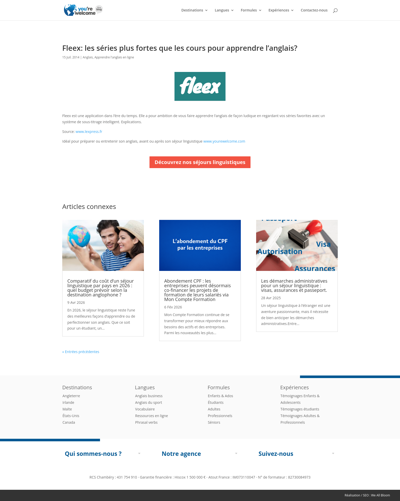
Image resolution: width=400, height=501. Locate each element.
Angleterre (71, 395)
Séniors (214, 422)
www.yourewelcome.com (224, 141)
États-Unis (70, 415)
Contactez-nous (314, 10)
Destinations (192, 10)
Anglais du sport (148, 402)
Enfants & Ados (220, 395)
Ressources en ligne (151, 415)
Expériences (278, 10)
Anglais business (148, 395)
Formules (249, 10)
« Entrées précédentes (80, 351)
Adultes (214, 409)
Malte (67, 409)
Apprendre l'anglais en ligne (114, 57)
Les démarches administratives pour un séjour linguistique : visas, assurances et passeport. (294, 285)
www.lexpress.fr (89, 131)
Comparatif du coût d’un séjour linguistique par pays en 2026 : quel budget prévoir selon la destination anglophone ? (100, 288)
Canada (68, 422)
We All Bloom (380, 495)
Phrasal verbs (146, 422)
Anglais (88, 57)
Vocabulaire (145, 409)
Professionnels (220, 415)
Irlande (68, 402)
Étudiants (215, 402)
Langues (222, 10)
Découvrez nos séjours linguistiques (200, 162)
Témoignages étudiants (299, 409)
